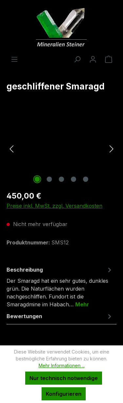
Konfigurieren (63, 394)
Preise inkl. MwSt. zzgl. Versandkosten (54, 205)
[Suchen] (77, 59)
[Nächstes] (111, 148)
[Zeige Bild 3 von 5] (61, 179)
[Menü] (14, 59)
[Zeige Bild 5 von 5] (85, 179)
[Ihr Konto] (93, 59)
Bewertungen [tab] (60, 316)
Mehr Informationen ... (62, 365)
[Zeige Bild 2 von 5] (49, 179)
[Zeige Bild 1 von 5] (37, 179)
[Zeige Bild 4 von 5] (73, 179)
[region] (61, 148)
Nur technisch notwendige (63, 378)
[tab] (60, 286)
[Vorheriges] (11, 148)
